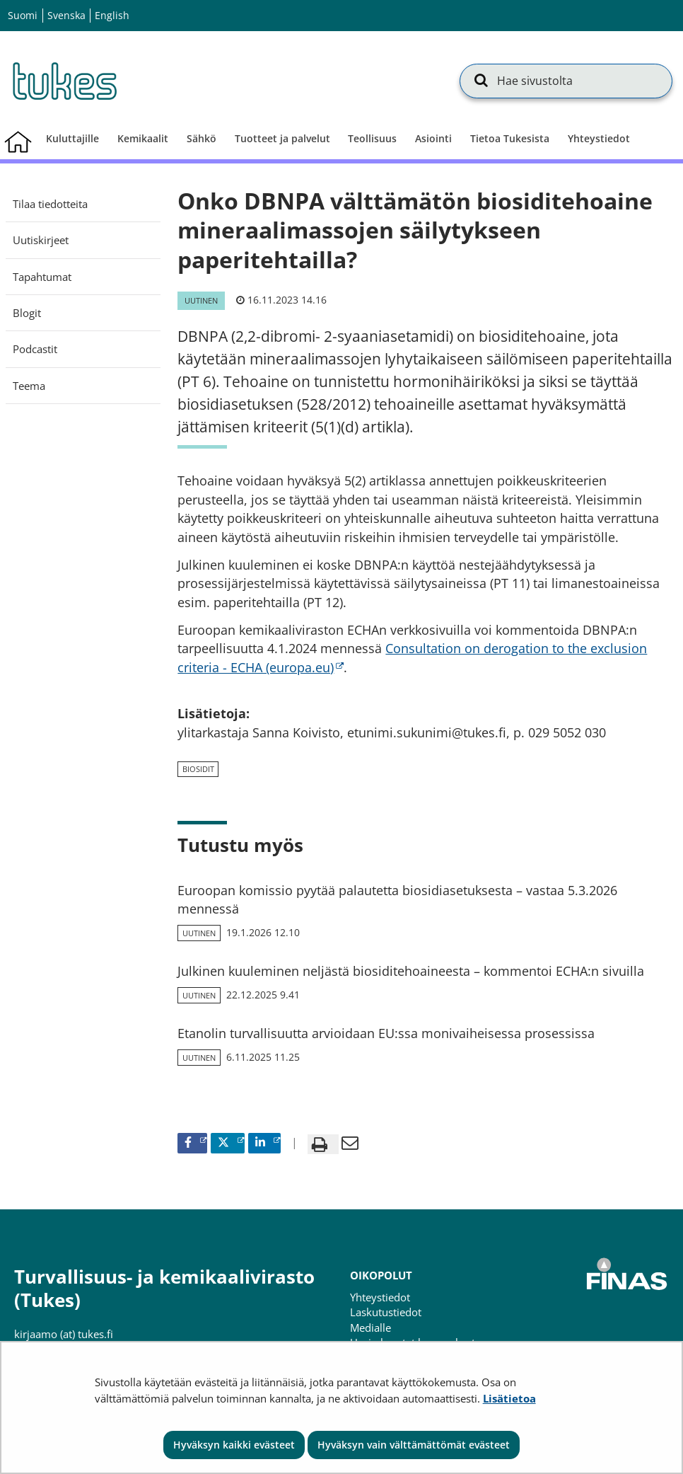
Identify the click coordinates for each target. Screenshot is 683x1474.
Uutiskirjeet (41, 240)
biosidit (198, 769)
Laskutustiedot (385, 1312)
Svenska (66, 15)
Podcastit (35, 349)
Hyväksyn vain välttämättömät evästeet (413, 1444)
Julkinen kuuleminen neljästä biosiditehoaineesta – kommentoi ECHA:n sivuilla (410, 970)
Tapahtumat (42, 277)
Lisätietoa (509, 1398)
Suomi (22, 15)
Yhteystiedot (380, 1297)
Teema (29, 386)
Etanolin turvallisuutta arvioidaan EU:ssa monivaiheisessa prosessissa (386, 1033)
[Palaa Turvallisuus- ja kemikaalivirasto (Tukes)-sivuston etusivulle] (64, 81)
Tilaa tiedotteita (50, 204)
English (112, 15)
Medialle (370, 1327)
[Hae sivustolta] (566, 81)
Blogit (27, 313)
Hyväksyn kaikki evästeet (234, 1444)
